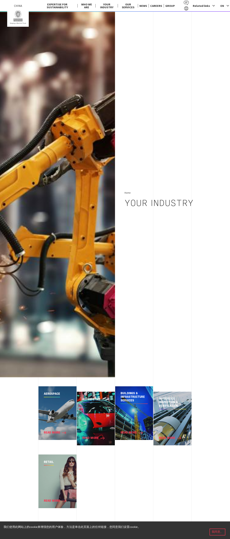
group (170, 6)
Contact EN (186, 3)
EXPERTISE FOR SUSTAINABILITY (57, 6)
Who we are (86, 6)
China (18, 17)
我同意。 (217, 532)
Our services (128, 6)
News (143, 6)
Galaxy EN (186, 8)
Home (127, 192)
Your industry (106, 6)
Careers (156, 6)
